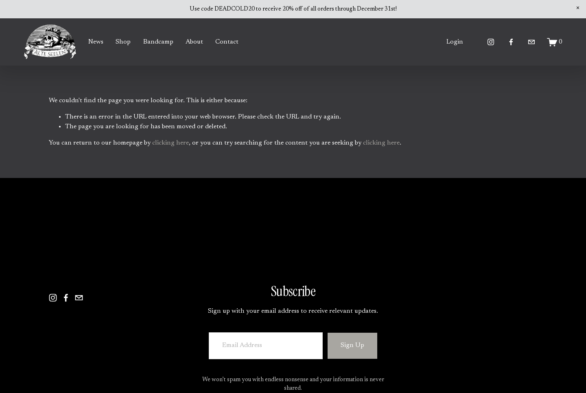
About (194, 42)
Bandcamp (158, 42)
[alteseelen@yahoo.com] (531, 42)
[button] (578, 8)
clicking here (170, 143)
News (95, 42)
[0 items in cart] (555, 42)
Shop (123, 42)
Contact (226, 42)
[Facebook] (511, 42)
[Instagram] (491, 42)
